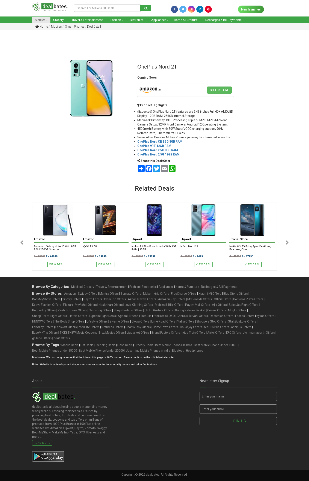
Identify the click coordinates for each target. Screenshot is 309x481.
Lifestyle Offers (97, 321)
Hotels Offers (78, 316)
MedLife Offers (89, 327)
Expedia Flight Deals (102, 316)
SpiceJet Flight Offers (243, 304)
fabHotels (160, 316)
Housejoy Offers (191, 327)
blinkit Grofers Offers (159, 310)
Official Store (222, 299)
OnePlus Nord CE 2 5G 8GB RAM (159, 141)
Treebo (133, 316)
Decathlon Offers (221, 316)
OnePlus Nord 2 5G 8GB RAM (157, 150)
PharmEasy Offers (138, 327)
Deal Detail (94, 26)
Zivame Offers (120, 321)
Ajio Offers (219, 304)
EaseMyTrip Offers (45, 332)
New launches (251, 9)
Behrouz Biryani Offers (192, 316)
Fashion (117, 20)
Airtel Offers (215, 332)
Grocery (59, 20)
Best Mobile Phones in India (173, 345)
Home (41, 26)
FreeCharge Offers (184, 293)
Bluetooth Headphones (187, 350)
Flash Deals (125, 345)
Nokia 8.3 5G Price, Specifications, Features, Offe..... (250, 248)
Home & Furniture (187, 20)
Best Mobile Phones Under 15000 (54, 350)
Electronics (137, 20)
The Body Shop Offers (69, 321)
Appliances (159, 20)
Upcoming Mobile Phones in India (148, 350)
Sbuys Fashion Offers (128, 310)
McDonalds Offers (199, 299)
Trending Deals (105, 345)
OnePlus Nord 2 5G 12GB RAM (158, 154)
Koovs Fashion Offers (46, 304)
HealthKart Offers (111, 304)
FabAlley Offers (42, 327)
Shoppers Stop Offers (211, 321)
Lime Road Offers (163, 321)
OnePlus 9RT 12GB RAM (154, 146)
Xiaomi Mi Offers (209, 293)
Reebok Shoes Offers (72, 310)
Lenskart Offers (66, 327)
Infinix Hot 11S (189, 246)
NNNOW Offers (42, 321)
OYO (172, 316)
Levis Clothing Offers (139, 304)
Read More (42, 442)
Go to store (219, 90)
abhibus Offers (241, 327)
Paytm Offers (92, 299)
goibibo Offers (42, 338)
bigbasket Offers (138, 332)
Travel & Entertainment (88, 20)
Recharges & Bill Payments (224, 20)
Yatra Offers (185, 321)
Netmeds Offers (112, 327)
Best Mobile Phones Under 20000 (101, 350)
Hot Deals (86, 345)
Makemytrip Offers (156, 293)
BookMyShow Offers (46, 299)
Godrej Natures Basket (190, 310)
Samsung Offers (100, 310)
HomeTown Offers (165, 327)
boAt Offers (62, 338)
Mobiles (41, 20)
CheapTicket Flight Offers (49, 316)
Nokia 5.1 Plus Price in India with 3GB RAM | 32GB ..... (154, 248)
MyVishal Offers (86, 304)
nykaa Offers (265, 316)
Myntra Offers (109, 293)
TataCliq (145, 316)
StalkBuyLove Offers (242, 321)
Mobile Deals (70, 345)
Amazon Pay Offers (171, 299)
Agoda (122, 316)
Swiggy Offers (87, 293)
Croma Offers (216, 310)
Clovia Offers (140, 321)
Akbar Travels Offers (142, 299)
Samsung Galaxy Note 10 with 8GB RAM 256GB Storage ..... (55, 248)
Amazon (70, 293)
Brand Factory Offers (165, 332)
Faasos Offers (244, 316)
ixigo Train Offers (193, 332)
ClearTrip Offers (115, 299)
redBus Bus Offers (216, 327)
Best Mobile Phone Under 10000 (215, 345)
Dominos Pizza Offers (248, 299)
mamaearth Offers (262, 332)
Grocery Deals (144, 345)
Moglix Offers (237, 310)
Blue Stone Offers (235, 293)
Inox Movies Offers (112, 332)
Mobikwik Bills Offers (169, 304)
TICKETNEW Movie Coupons (78, 332)
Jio (245, 332)
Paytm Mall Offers (197, 304)
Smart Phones (74, 26)
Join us (238, 421)
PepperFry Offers (44, 310)
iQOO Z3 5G (90, 246)
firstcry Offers (72, 299)
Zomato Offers (131, 293)
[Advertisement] (22, 100)
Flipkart (68, 304)
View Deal (56, 264)
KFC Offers (233, 332)
